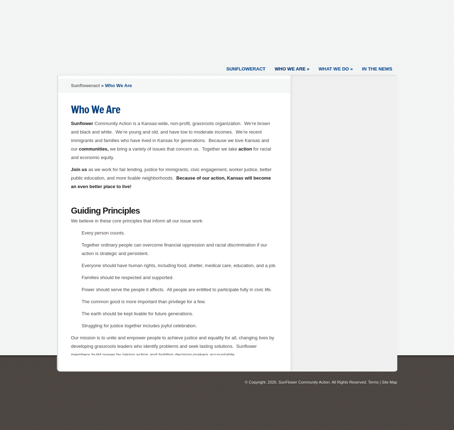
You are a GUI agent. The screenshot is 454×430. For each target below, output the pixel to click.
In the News (377, 69)
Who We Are (292, 69)
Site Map (389, 382)
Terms (373, 382)
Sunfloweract (246, 69)
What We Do (336, 69)
